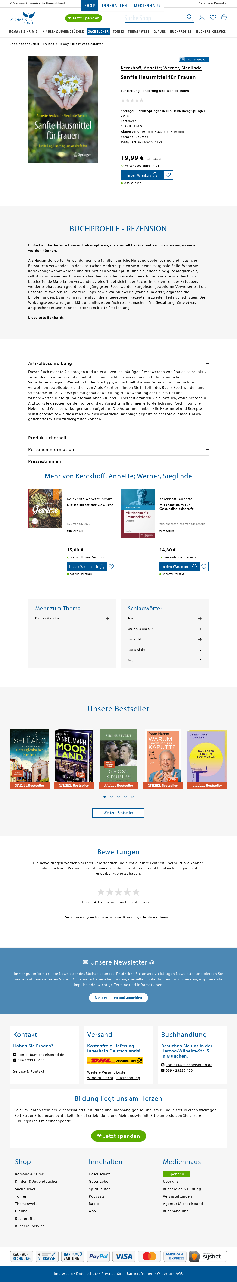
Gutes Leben (100, 1181)
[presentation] (29, 507)
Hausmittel (134, 639)
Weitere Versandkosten (107, 1072)
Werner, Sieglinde (182, 68)
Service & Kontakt (212, 3)
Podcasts (96, 1196)
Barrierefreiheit (140, 1274)
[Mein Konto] (202, 17)
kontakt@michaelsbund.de (41, 1055)
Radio (94, 1204)
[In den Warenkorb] (142, 175)
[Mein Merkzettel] (213, 17)
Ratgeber (133, 660)
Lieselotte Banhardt (46, 318)
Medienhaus (147, 6)
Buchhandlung (176, 1211)
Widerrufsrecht (100, 1078)
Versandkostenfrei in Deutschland (39, 3)
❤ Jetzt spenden (84, 18)
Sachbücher (98, 31)
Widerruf (164, 1274)
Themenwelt (139, 31)
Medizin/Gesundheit (140, 629)
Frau (130, 618)
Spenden (176, 1174)
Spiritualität (99, 1189)
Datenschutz (87, 1274)
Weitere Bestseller (118, 812)
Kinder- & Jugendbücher (63, 31)
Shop (89, 6)
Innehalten (114, 6)
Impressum (63, 1274)
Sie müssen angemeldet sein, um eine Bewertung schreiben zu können (118, 917)
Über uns (170, 1181)
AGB (179, 1274)
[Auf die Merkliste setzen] (168, 175)
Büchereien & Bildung (182, 1189)
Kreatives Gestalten (47, 618)
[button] (104, 797)
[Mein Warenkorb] (224, 17)
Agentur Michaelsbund (183, 1204)
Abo (92, 1211)
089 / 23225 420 (179, 1070)
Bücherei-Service (211, 31)
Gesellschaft (99, 1174)
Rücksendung (128, 1078)
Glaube (160, 31)
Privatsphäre (112, 1274)
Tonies (118, 31)
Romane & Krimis (23, 31)
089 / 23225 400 (31, 1060)
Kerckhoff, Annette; (142, 68)
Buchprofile (181, 31)
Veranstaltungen (177, 1196)
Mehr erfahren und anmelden (118, 997)
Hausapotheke (136, 650)
